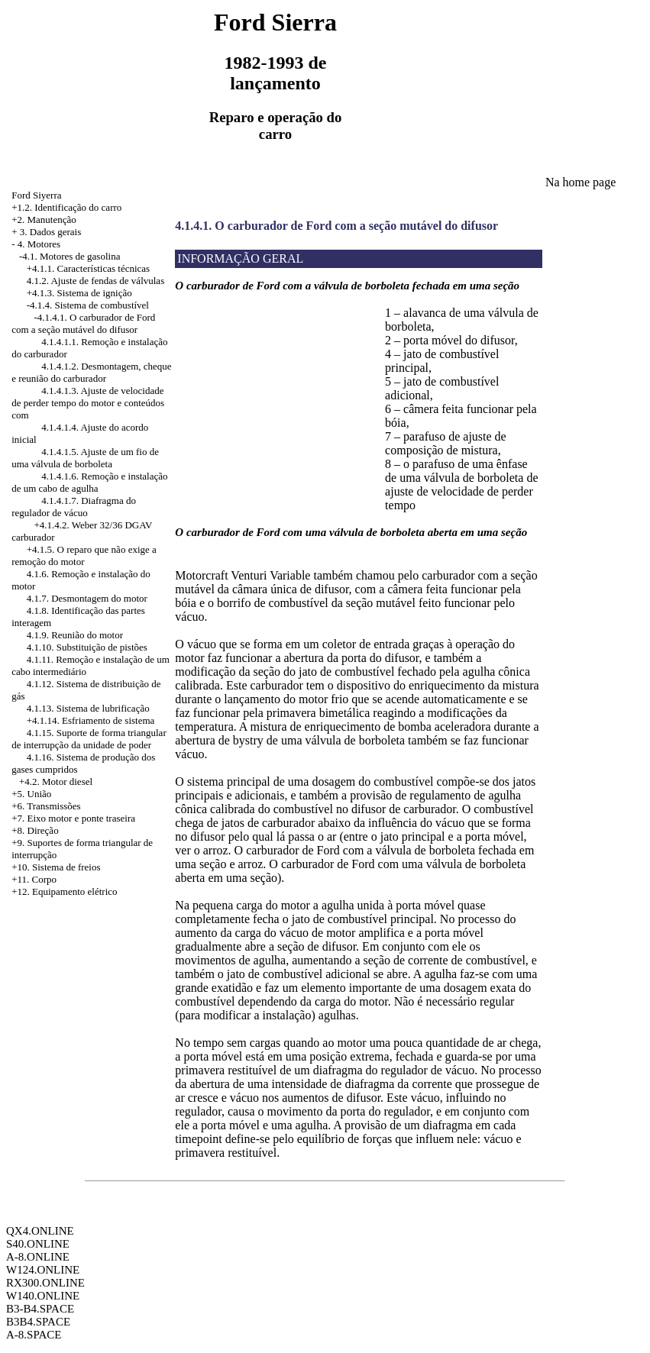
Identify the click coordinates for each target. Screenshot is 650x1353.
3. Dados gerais (51, 231)
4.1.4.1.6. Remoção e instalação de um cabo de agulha (89, 482)
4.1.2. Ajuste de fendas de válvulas (96, 280)
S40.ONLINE (38, 1244)
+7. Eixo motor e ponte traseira (73, 818)
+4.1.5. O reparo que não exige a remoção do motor (84, 555)
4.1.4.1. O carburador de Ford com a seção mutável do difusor (336, 225)
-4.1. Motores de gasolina (70, 256)
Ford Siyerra (36, 195)
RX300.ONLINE (45, 1283)
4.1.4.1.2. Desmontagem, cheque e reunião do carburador (91, 372)
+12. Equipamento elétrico (64, 891)
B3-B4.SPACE (40, 1309)
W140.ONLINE (42, 1296)
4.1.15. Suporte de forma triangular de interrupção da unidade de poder (89, 739)
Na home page (580, 182)
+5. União (31, 793)
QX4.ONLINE (40, 1231)
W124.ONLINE (42, 1270)
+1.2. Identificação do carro (66, 207)
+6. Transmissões (45, 806)
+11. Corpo (34, 879)
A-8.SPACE (33, 1335)
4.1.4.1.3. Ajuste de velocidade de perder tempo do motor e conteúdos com (87, 403)
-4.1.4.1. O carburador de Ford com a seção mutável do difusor (83, 323)
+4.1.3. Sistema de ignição (79, 293)
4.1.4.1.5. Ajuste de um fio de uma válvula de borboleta (85, 458)
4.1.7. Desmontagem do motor (87, 598)
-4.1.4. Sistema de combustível (88, 305)
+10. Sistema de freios (55, 867)
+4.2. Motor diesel (55, 781)
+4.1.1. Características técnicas (88, 268)
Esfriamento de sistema (108, 720)
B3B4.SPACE (38, 1322)
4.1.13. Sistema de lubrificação (88, 708)
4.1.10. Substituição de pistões (87, 647)
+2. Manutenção (43, 219)
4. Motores (39, 244)
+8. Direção (34, 830)
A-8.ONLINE (38, 1257)
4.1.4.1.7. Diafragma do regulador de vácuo (73, 506)
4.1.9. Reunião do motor (75, 635)
